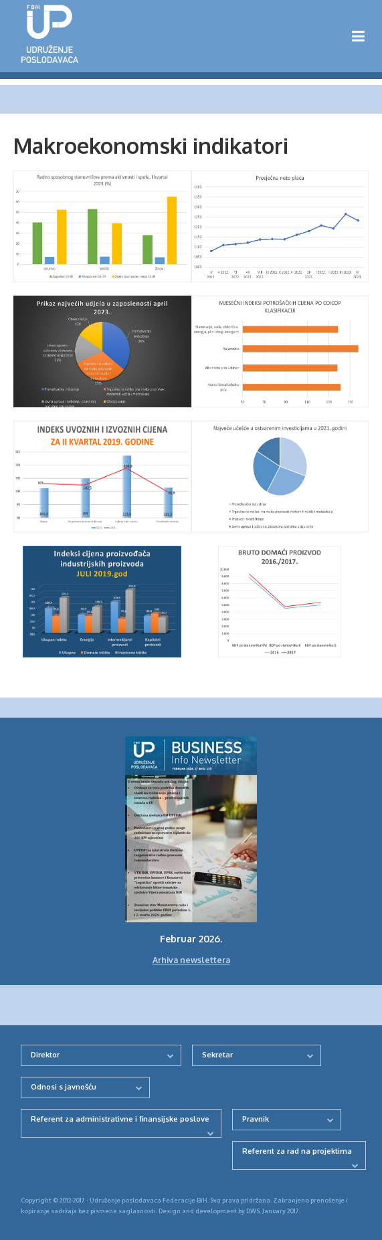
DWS (253, 1211)
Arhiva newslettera (191, 960)
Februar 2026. (191, 938)
